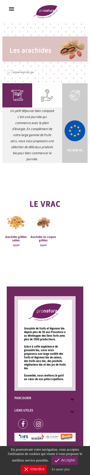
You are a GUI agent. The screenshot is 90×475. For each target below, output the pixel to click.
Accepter (65, 460)
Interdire (33, 469)
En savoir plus (61, 469)
